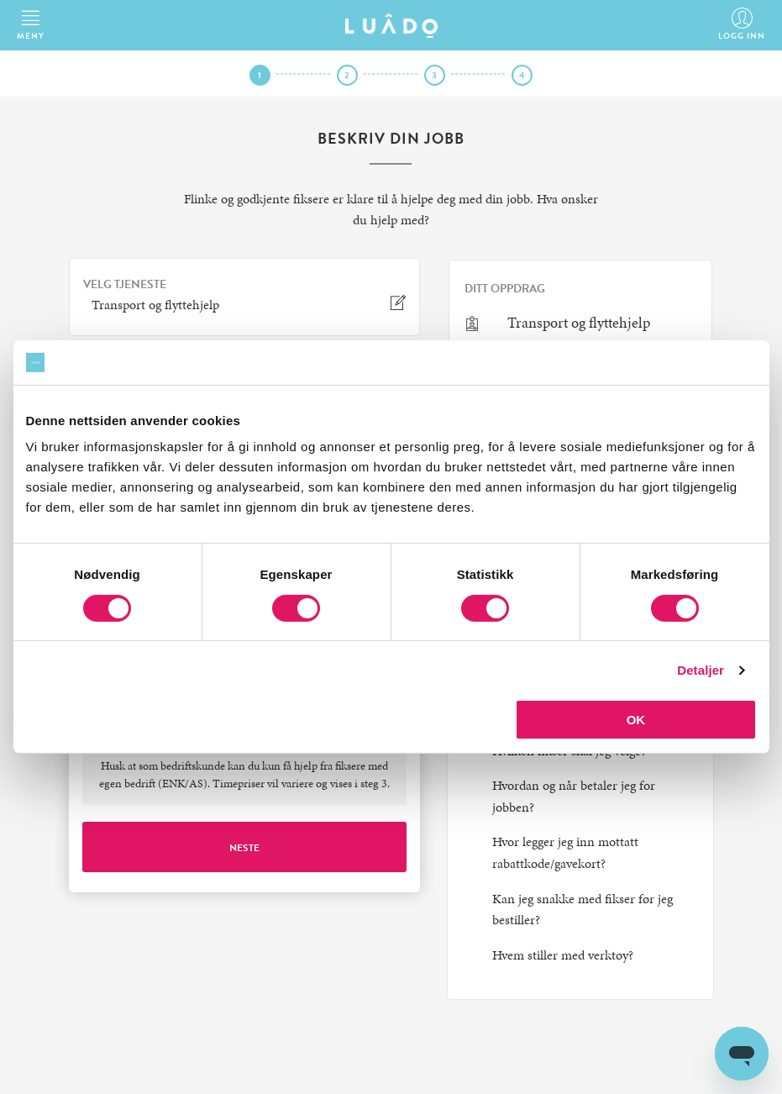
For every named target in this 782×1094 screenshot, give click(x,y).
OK (636, 720)
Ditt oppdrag (504, 289)
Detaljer (700, 670)
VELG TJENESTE (124, 285)
